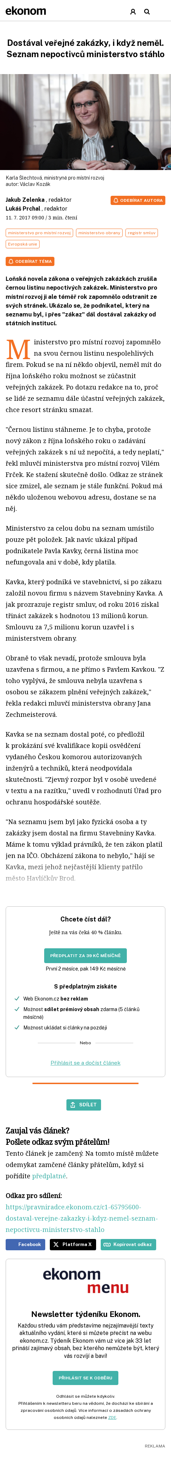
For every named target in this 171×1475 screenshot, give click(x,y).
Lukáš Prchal (23, 208)
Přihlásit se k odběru (85, 1378)
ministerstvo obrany (99, 232)
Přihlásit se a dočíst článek (85, 1062)
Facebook (29, 1244)
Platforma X (77, 1244)
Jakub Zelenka (25, 200)
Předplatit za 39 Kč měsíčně (85, 955)
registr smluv (141, 232)
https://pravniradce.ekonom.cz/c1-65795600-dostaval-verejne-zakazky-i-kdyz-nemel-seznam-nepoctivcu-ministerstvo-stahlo (82, 1218)
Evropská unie (22, 244)
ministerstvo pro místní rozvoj (39, 232)
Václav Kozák (35, 184)
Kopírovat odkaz (132, 1244)
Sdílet (88, 1104)
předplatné (49, 1176)
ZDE (112, 1417)
